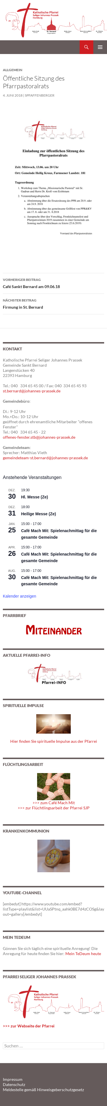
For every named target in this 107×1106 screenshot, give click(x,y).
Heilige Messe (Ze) (38, 514)
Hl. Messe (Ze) (34, 497)
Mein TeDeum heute (83, 953)
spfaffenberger (39, 95)
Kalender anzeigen (19, 596)
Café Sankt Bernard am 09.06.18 (53, 282)
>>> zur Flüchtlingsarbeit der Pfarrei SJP (54, 807)
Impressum (13, 1079)
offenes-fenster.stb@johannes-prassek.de (39, 437)
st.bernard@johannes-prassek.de (31, 390)
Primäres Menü (100, 47)
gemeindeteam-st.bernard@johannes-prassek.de (45, 457)
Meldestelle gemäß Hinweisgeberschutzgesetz (43, 1089)
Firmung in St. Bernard (53, 303)
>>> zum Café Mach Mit (54, 802)
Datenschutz (14, 1084)
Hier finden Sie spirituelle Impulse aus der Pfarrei (53, 741)
